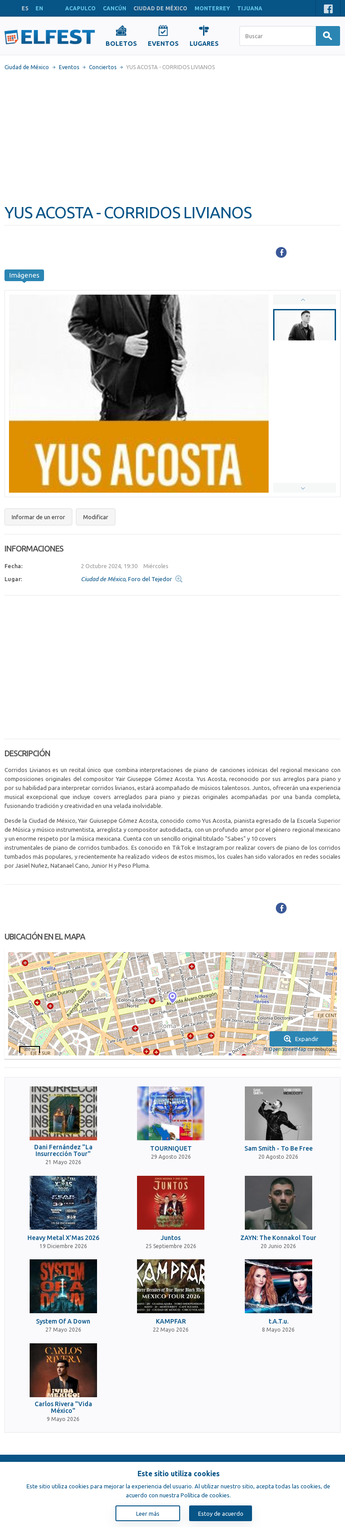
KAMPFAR (171, 1321)
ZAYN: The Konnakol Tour (278, 1238)
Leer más (147, 1513)
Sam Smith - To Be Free (278, 1148)
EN (39, 8)
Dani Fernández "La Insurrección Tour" (63, 1150)
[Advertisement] (172, 137)
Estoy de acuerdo (220, 1513)
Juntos (171, 1238)
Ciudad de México (26, 67)
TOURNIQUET (171, 1148)
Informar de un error (38, 517)
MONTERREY (212, 8)
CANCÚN (114, 8)
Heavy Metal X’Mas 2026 (63, 1238)
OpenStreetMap (287, 1049)
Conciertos (102, 67)
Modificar (95, 517)
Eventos (69, 67)
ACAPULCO (80, 8)
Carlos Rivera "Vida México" (63, 1407)
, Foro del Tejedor (126, 579)
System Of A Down (63, 1321)
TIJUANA (249, 8)
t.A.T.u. (278, 1321)
